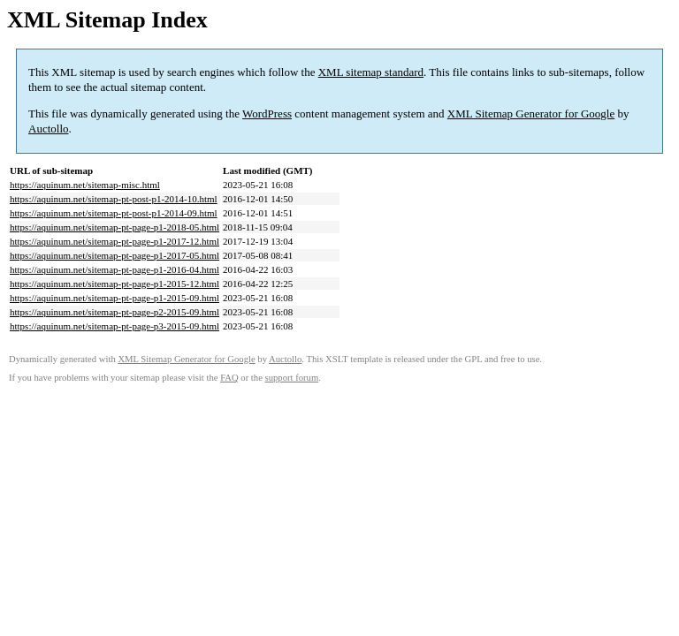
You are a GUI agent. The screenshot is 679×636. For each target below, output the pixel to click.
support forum (292, 377)
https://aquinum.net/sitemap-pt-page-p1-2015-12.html (114, 283)
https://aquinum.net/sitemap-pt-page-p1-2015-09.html (114, 297)
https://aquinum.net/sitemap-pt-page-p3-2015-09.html (114, 326)
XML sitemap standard (370, 72)
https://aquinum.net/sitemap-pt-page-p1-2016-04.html (114, 269)
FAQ (229, 377)
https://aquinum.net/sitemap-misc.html (85, 184)
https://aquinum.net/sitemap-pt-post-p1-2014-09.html (113, 213)
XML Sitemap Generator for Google (530, 113)
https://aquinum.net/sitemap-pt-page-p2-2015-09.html (114, 312)
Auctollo (48, 128)
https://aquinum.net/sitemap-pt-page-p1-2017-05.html (114, 255)
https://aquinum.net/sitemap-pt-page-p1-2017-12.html (114, 241)
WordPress (267, 113)
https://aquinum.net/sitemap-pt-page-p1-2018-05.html (114, 227)
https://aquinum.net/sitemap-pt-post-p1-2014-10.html (113, 198)
